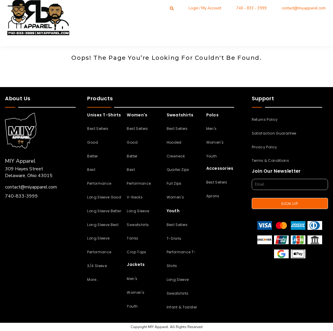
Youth (132, 306)
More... (93, 279)
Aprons (212, 195)
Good (92, 142)
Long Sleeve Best (103, 224)
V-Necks (135, 197)
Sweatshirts (138, 224)
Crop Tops (136, 251)
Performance (99, 183)
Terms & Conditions (270, 160)
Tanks (132, 238)
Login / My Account (205, 8)
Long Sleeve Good (104, 197)
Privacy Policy (264, 147)
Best (91, 169)
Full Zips (174, 183)
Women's (135, 292)
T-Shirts (174, 238)
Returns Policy (265, 119)
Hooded (174, 142)
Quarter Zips (178, 169)
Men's (132, 278)
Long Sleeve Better (104, 210)
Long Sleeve (138, 210)
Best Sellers (97, 128)
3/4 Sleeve (97, 265)
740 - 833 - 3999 (251, 8)
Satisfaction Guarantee (274, 133)
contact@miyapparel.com (304, 8)
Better (92, 156)
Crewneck (176, 156)
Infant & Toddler (182, 307)
